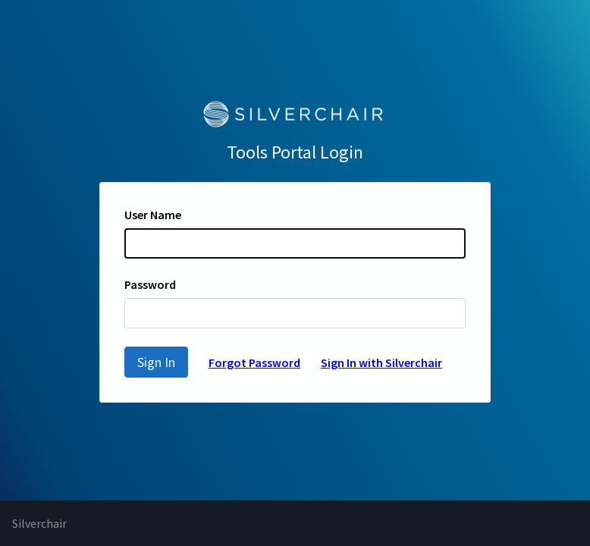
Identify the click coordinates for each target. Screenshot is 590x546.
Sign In (156, 362)
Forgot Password (254, 362)
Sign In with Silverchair (381, 362)
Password (150, 284)
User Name (152, 214)
